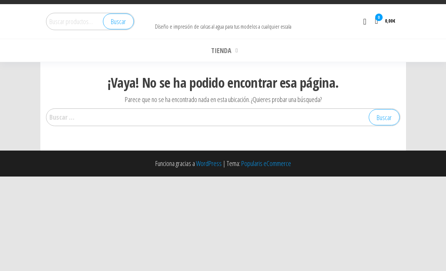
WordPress (209, 163)
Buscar (118, 21)
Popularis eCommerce (266, 163)
